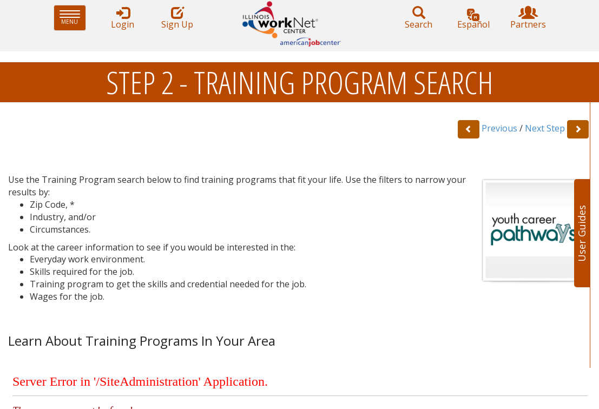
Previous (499, 128)
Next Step (545, 128)
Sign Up (177, 18)
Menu (73, 17)
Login (122, 18)
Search (418, 18)
